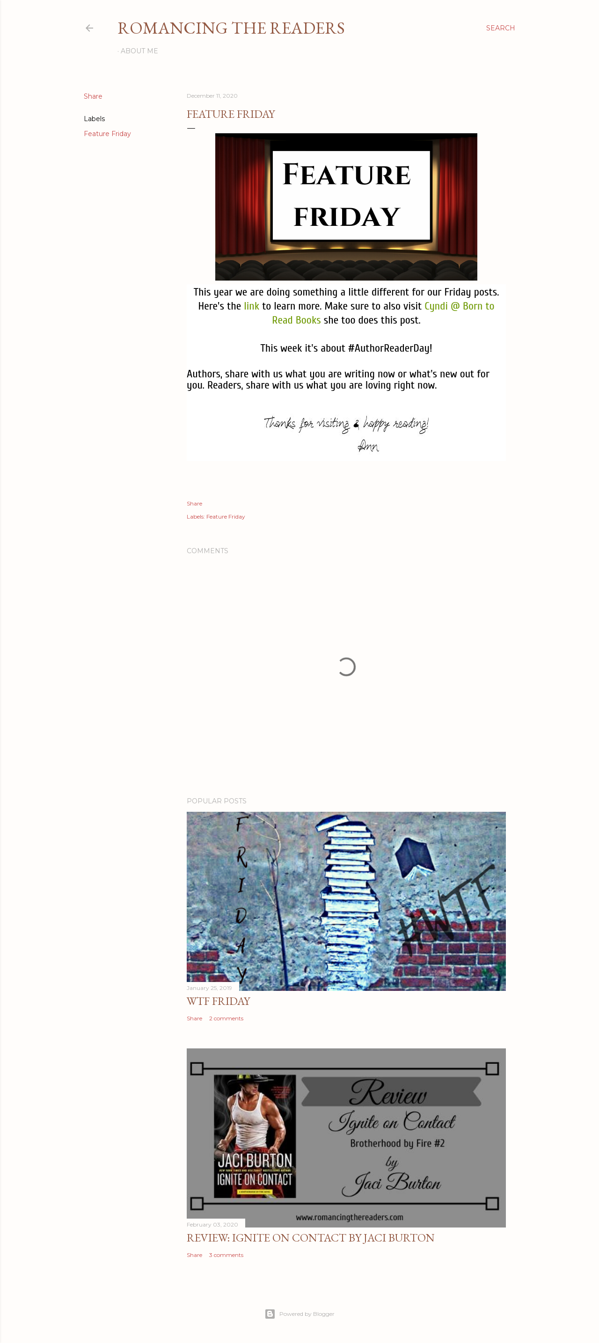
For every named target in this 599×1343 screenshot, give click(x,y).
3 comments (226, 1254)
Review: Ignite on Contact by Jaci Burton (311, 1237)
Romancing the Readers (231, 28)
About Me (139, 51)
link (251, 306)
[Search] (500, 28)
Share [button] (93, 96)
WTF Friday (218, 1001)
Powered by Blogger (299, 1314)
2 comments (226, 1018)
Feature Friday (107, 134)
